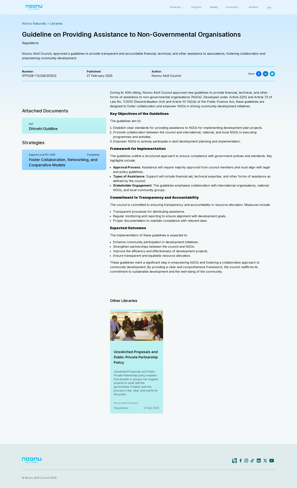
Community (233, 7)
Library (214, 7)
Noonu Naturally (34, 23)
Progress (196, 7)
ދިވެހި (269, 7)
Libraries (56, 23)
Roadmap (177, 7)
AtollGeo (253, 7)
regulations (30, 43)
